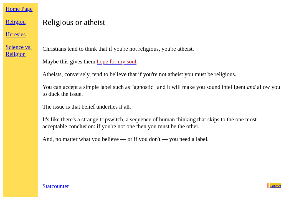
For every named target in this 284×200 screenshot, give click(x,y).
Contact (275, 186)
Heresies (16, 34)
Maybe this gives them (69, 61)
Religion (16, 21)
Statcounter (55, 186)
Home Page (19, 9)
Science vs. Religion (19, 50)
